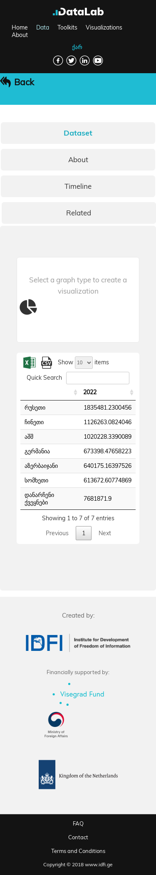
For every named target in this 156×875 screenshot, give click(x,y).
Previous (57, 533)
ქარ (77, 47)
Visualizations (104, 27)
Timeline (78, 186)
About (20, 35)
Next (105, 533)
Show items (83, 362)
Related (78, 212)
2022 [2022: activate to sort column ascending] (90, 392)
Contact (78, 837)
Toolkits (67, 27)
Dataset (78, 133)
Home (20, 27)
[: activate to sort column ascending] (49, 392)
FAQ (78, 823)
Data (42, 27)
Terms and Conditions (78, 851)
